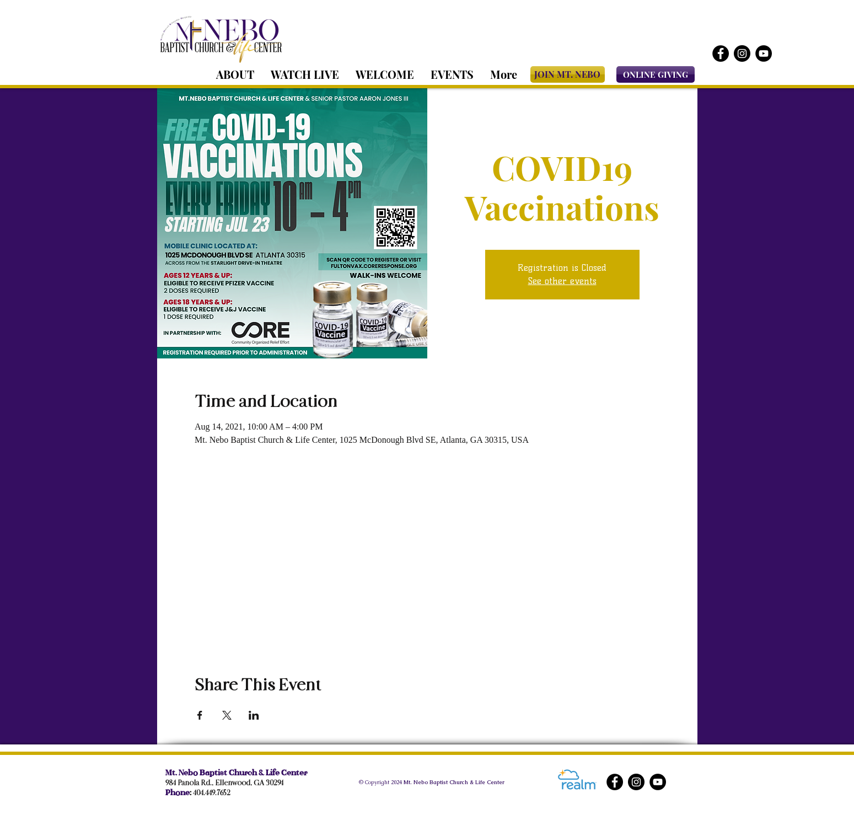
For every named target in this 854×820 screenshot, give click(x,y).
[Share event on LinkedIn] (254, 715)
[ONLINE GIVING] (655, 74)
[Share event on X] (227, 715)
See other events (562, 281)
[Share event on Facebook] (200, 715)
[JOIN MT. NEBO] (567, 74)
